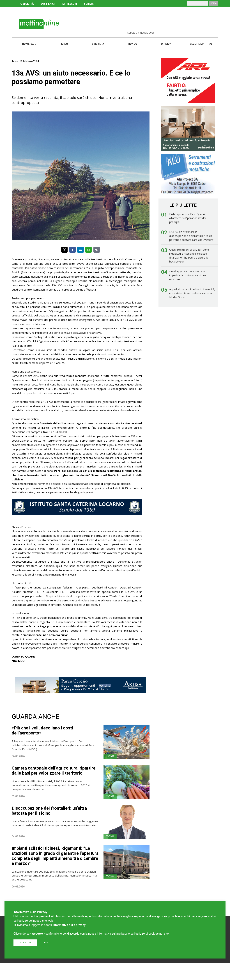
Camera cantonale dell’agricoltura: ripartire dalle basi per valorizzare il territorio (53, 771)
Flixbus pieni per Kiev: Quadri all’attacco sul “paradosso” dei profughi (187, 218)
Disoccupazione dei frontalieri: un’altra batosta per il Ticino (49, 811)
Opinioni (166, 43)
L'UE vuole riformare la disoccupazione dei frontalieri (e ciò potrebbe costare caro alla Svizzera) (191, 235)
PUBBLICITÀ (26, 3)
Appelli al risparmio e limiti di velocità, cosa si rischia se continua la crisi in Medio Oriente (192, 293)
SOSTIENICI (48, 3)
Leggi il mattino (201, 43)
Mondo (132, 43)
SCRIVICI (89, 3)
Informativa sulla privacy (69, 925)
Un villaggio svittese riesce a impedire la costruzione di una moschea (187, 275)
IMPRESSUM (69, 3)
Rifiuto (49, 942)
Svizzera (98, 43)
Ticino (63, 43)
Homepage (29, 43)
